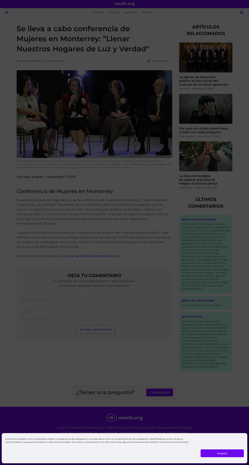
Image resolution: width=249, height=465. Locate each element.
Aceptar (222, 453)
